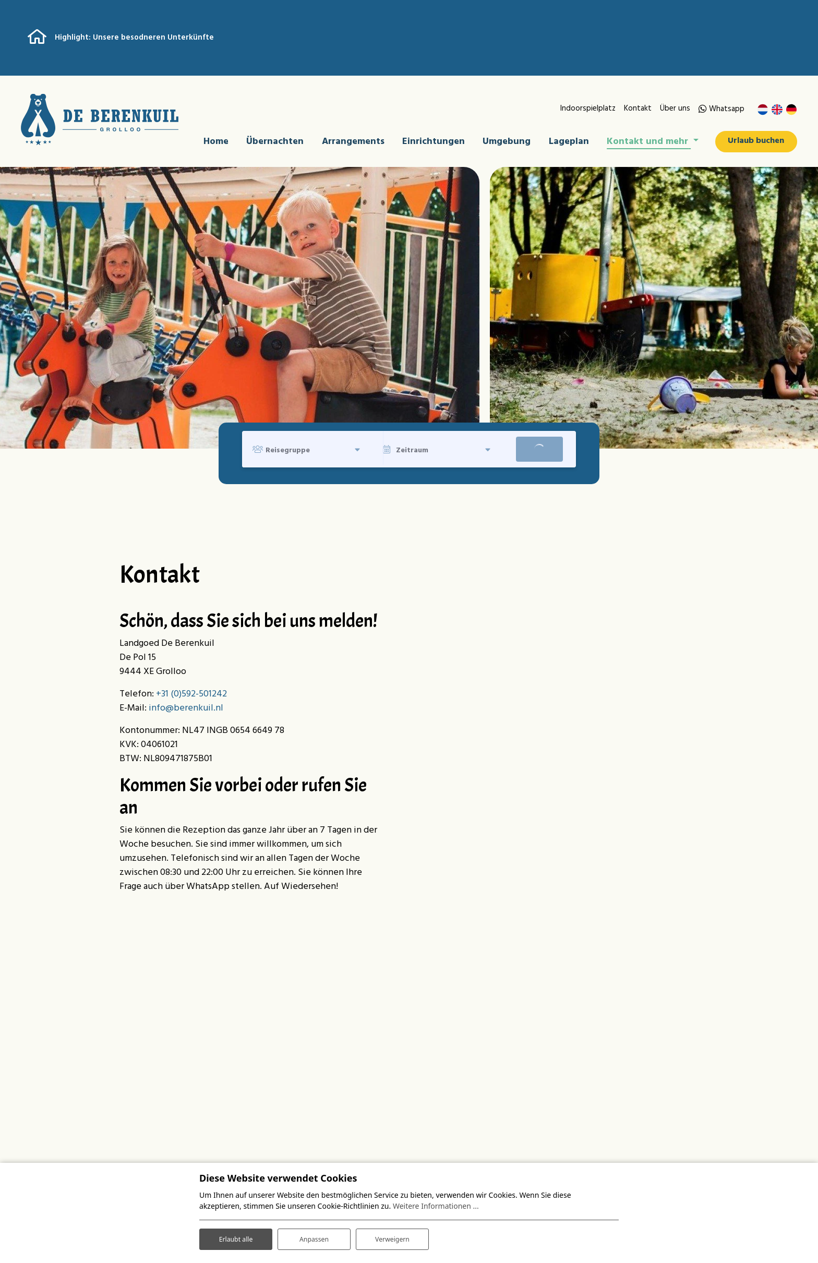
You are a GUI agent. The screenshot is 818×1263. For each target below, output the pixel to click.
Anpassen (314, 1236)
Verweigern (392, 1236)
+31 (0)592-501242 (191, 696)
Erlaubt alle (235, 1236)
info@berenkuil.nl (186, 710)
